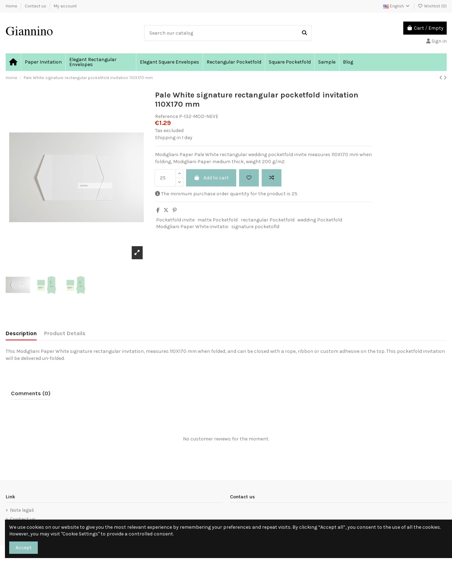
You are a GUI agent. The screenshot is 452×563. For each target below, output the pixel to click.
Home (12, 6)
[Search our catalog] (304, 33)
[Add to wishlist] (249, 177)
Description (21, 333)
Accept (24, 548)
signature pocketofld (255, 227)
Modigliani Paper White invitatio (192, 227)
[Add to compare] (271, 177)
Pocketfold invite (175, 220)
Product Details (64, 333)
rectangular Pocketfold (268, 220)
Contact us (36, 6)
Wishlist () (432, 6)
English (396, 6)
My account (65, 6)
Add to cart (211, 178)
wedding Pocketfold (319, 220)
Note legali (22, 510)
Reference (166, 116)
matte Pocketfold (217, 220)
